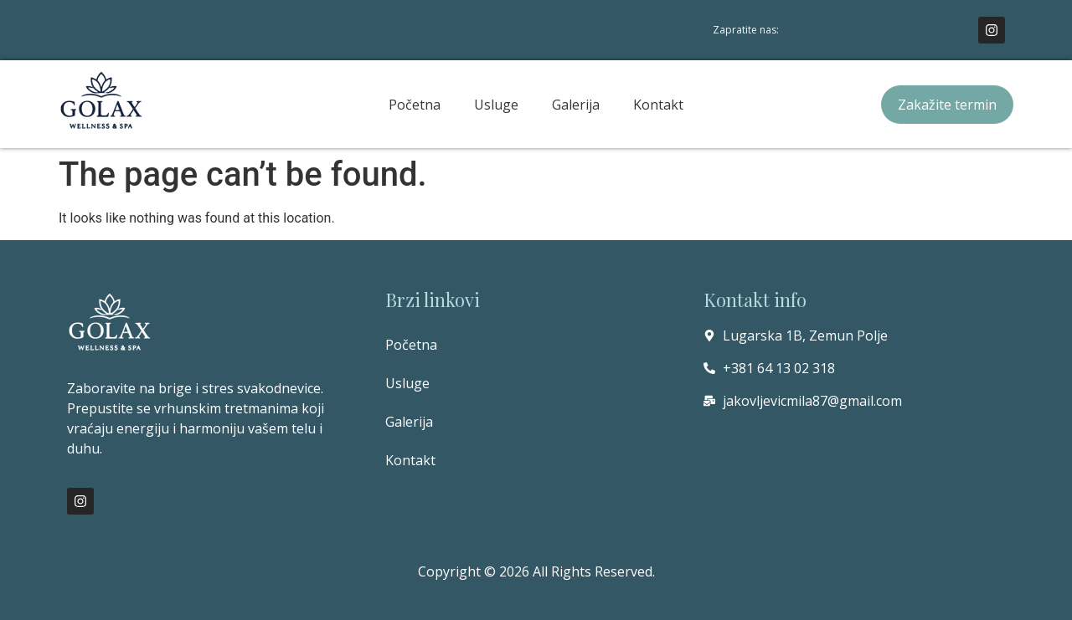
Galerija (576, 104)
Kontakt (658, 104)
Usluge (496, 104)
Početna (415, 104)
